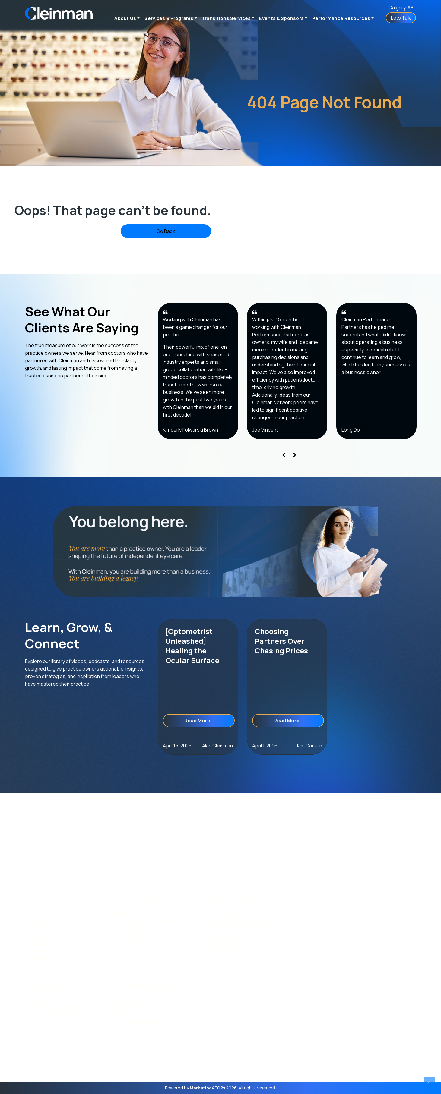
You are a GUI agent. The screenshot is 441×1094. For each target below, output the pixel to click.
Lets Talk (401, 17)
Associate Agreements (226, 943)
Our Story (35, 913)
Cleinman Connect (133, 1030)
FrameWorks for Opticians (141, 920)
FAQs (30, 935)
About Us (125, 18)
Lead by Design (129, 943)
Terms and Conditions (48, 950)
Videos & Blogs (128, 1014)
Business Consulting (134, 913)
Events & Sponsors (281, 18)
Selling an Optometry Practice (234, 920)
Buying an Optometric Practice (235, 928)
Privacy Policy (40, 965)
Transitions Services (226, 18)
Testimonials (38, 928)
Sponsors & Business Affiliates (56, 1007)
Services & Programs (168, 18)
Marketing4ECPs (207, 1088)
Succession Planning (224, 935)
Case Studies (127, 1007)
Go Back (166, 231)
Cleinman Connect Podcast (143, 999)
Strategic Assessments (226, 913)
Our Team (35, 920)
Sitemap (34, 958)
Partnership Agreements (228, 950)
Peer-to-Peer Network (137, 935)
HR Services (126, 928)
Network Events (42, 999)
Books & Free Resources (138, 1022)
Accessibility (38, 943)
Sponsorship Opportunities (53, 1014)
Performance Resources (341, 18)
